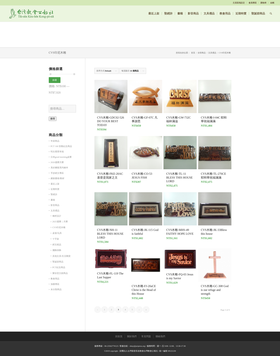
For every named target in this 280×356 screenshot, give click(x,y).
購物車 (263, 3)
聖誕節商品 (57, 261)
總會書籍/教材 (57, 178)
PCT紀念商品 (58, 267)
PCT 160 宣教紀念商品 (61, 146)
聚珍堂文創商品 (60, 273)
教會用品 (55, 278)
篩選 (54, 80)
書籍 (53, 200)
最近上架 (55, 184)
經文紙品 (56, 244)
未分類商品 (56, 289)
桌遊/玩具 (57, 233)
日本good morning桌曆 (61, 157)
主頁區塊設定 (239, 3)
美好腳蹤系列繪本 (59, 167)
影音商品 (55, 205)
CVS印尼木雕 (58, 227)
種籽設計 (56, 216)
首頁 (193, 53)
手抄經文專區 (57, 173)
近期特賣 (55, 189)
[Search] (270, 13)
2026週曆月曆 (57, 162)
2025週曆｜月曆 (60, 221)
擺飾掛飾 (56, 250)
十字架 (55, 239)
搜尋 (52, 118)
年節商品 (55, 141)
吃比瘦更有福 (57, 151)
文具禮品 (212, 53)
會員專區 (253, 3)
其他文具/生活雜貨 (61, 256)
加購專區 (55, 284)
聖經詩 (54, 194)
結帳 (272, 3)
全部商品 (202, 53)
